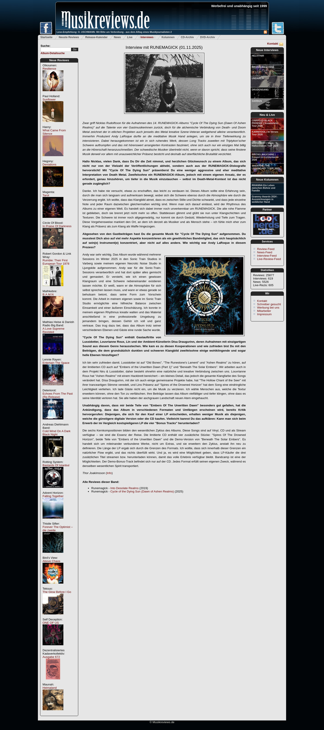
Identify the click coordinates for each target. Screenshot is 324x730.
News (117, 37)
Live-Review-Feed (269, 259)
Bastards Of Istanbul (56, 465)
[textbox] (56, 49)
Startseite (46, 37)
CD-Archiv (187, 37)
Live (130, 37)
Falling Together (53, 496)
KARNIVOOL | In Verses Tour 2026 (265, 133)
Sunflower (49, 99)
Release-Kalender (96, 37)
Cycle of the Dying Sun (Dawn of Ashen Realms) (142, 491)
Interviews (147, 37)
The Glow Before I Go (57, 592)
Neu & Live (267, 114)
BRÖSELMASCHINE (263, 67)
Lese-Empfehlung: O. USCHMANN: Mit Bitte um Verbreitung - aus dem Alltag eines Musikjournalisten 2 (114, 32)
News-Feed (264, 252)
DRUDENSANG (260, 89)
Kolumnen (168, 37)
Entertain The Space (56, 362)
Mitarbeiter (264, 311)
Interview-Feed (267, 255)
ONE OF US (51, 622)
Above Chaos (51, 561)
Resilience (49, 68)
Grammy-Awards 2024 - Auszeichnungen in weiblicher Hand (265, 199)
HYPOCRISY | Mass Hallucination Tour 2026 (265, 144)
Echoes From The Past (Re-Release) (58, 395)
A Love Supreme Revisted (53, 330)
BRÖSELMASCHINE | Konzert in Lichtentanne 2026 (265, 157)
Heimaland (50, 687)
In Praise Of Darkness (57, 226)
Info (109, 473)
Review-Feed (266, 249)
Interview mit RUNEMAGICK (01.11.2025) (164, 47)
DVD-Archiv (207, 37)
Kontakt (272, 43)
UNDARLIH (258, 78)
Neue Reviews (59, 60)
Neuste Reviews (69, 37)
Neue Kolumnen (267, 179)
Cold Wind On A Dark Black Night (56, 432)
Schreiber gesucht (269, 304)
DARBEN (257, 101)
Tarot (46, 195)
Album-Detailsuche (53, 53)
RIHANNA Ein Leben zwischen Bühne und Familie (263, 188)
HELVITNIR (258, 55)
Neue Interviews (267, 50)
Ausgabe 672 (51, 657)
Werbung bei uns (268, 307)
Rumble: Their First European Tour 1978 (56, 262)
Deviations (49, 164)
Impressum (264, 314)
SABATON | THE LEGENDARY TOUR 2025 (266, 167)
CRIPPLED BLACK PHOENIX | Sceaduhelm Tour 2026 (265, 123)
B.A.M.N (48, 294)
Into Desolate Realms (124, 488)
